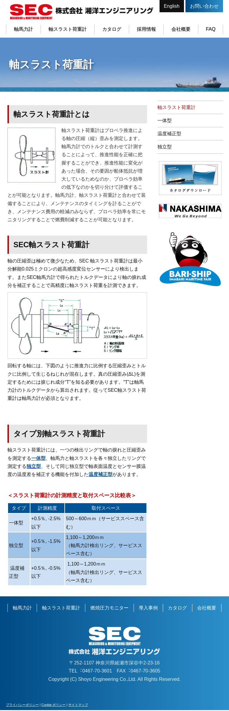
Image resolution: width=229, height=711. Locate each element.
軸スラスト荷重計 (67, 29)
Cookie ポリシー (53, 705)
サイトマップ (78, 705)
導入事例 (148, 608)
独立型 (164, 148)
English (172, 6)
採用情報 (146, 29)
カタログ (111, 29)
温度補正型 (169, 134)
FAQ (210, 29)
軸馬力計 (23, 29)
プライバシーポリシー (22, 705)
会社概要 (180, 29)
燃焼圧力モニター (109, 608)
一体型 (164, 121)
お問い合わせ (204, 6)
